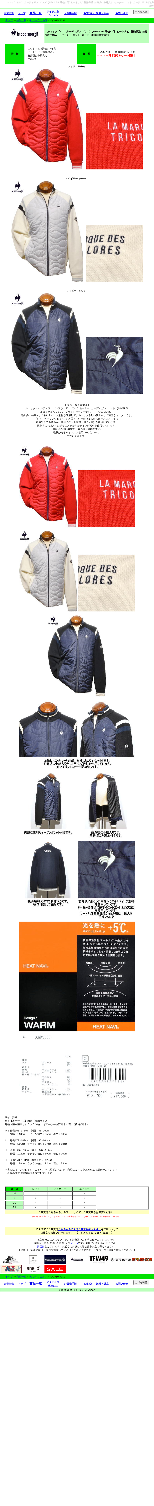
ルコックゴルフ (38, 20)
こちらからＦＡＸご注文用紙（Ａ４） (79, 1253)
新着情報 (9, 13)
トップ (9, 20)
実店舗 (40, 1271)
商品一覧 (21, 20)
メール (74, 1268)
